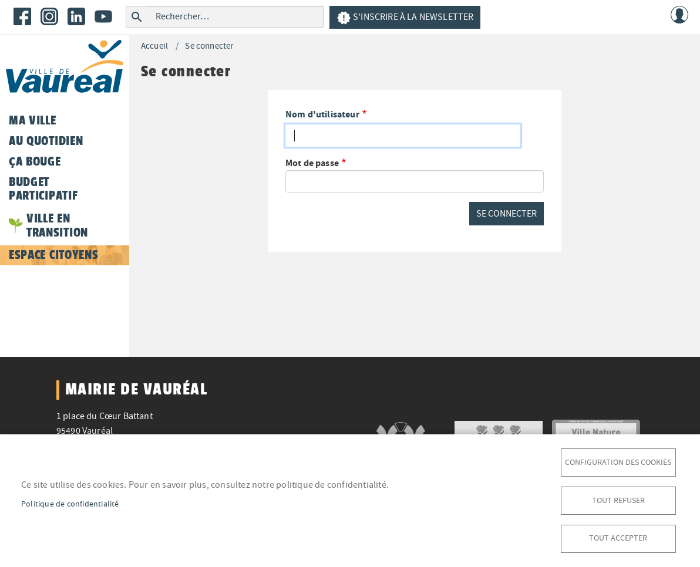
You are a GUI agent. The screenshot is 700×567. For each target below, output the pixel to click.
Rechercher (136, 16)
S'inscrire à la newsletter (404, 18)
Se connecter (209, 46)
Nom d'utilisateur (322, 114)
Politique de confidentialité (70, 503)
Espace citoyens (53, 255)
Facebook (22, 16)
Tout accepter (618, 538)
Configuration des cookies (618, 462)
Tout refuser (618, 500)
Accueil (154, 46)
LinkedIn (76, 16)
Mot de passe (312, 163)
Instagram (49, 16)
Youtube (103, 16)
